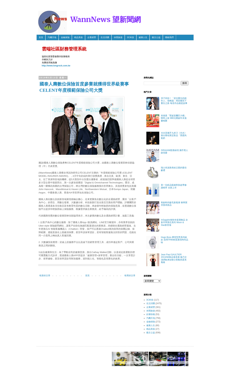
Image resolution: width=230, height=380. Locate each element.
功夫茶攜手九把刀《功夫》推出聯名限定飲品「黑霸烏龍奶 (174, 135)
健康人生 (143, 37)
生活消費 (105, 37)
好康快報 (150, 314)
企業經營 (91, 37)
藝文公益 (156, 37)
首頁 (41, 37)
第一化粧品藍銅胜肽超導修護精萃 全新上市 (174, 186)
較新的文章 (44, 275)
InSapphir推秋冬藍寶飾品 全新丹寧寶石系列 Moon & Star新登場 (174, 222)
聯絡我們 (169, 37)
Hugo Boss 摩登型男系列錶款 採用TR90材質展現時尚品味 (174, 240)
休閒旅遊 (118, 37)
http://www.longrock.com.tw (56, 65)
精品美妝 (78, 37)
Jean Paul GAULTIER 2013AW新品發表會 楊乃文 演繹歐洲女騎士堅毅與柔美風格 (174, 258)
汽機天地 (52, 37)
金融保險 (65, 37)
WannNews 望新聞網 (105, 19)
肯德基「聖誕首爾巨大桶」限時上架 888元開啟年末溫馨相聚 (174, 118)
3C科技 (130, 37)
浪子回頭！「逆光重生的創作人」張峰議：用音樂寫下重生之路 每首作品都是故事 (174, 101)
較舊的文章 (130, 275)
